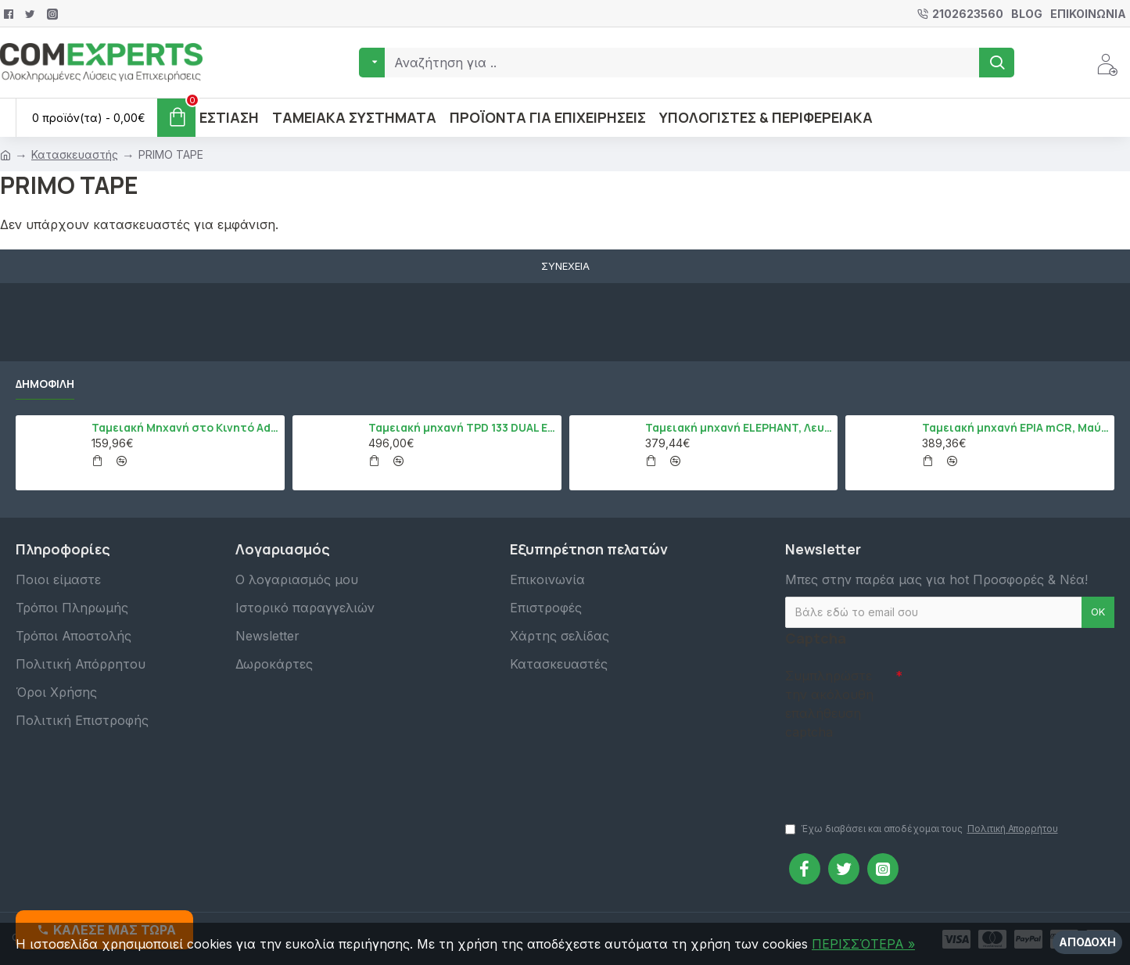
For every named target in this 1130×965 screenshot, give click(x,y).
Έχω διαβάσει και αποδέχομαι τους (922, 829)
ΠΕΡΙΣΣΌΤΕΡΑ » (863, 944)
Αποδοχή (1087, 942)
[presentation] (894, 773)
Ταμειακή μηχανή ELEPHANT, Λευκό (738, 428)
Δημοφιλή (45, 384)
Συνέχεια (565, 266)
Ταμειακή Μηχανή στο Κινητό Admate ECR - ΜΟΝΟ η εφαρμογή (184, 428)
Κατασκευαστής (74, 154)
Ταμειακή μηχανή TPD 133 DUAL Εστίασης (461, 428)
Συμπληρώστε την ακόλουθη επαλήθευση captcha (829, 704)
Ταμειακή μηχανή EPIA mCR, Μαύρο (1015, 428)
